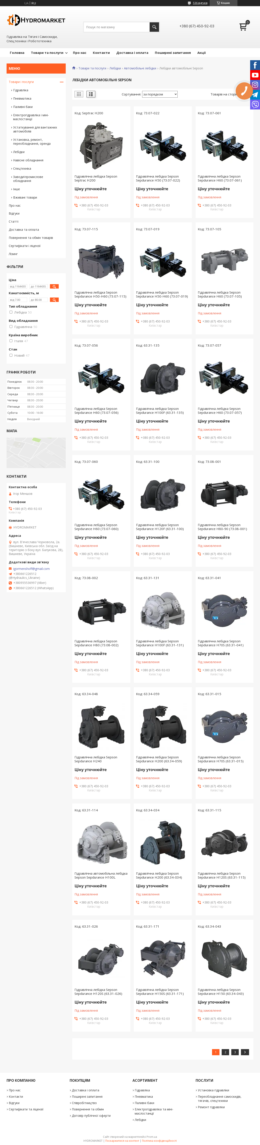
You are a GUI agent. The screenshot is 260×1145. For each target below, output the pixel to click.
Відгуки (14, 213)
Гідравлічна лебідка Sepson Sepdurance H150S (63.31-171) (160, 991)
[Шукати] (154, 27)
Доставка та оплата (24, 229)
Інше (16, 189)
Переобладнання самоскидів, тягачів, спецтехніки (219, 1098)
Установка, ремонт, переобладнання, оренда (32, 141)
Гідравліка (20, 90)
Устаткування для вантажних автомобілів (35, 129)
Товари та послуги (47, 52)
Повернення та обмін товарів (31, 238)
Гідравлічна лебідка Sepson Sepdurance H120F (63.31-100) (160, 527)
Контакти (101, 52)
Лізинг (13, 254)
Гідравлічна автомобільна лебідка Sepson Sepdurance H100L (100, 875)
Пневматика (22, 98)
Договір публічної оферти (91, 1115)
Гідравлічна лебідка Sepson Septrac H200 (95, 178)
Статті (13, 221)
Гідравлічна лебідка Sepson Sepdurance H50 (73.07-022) (158, 178)
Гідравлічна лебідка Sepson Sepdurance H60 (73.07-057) (220, 410)
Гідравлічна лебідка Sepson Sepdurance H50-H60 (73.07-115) (100, 294)
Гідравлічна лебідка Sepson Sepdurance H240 (95, 759)
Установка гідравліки (213, 1090)
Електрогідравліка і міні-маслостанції (31, 117)
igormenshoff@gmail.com (31, 569)
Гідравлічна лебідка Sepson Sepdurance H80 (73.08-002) (96, 643)
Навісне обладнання (28, 160)
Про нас (79, 52)
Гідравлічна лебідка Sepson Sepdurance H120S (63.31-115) (222, 875)
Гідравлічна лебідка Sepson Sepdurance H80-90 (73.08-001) (222, 527)
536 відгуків (200, 3)
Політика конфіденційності (159, 1141)
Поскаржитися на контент (122, 1141)
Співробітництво (84, 1103)
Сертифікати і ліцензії (25, 246)
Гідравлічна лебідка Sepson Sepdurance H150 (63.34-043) (221, 991)
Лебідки (115, 68)
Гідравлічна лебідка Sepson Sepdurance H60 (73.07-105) (220, 294)
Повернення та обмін (88, 1109)
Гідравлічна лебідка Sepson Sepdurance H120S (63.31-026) (98, 991)
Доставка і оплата (132, 52)
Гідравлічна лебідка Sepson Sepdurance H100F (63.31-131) (160, 643)
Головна (17, 52)
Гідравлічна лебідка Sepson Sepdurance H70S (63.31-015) (221, 759)
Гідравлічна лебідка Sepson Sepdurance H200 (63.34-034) (159, 875)
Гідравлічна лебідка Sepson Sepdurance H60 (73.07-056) (96, 410)
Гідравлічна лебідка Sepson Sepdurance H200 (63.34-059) (159, 759)
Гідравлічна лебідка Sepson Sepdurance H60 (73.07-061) (220, 178)
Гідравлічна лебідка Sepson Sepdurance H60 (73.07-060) (96, 527)
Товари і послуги (21, 82)
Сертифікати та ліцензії (26, 1109)
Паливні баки (23, 107)
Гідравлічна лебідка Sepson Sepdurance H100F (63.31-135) (160, 410)
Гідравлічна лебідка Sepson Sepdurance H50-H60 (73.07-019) (162, 294)
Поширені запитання (173, 52)
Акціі (201, 52)
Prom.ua (152, 1137)
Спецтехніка (22, 168)
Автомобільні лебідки (140, 68)
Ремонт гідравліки (211, 1107)
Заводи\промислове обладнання (28, 179)
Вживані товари (25, 197)
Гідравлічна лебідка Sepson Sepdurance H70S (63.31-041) (221, 643)
